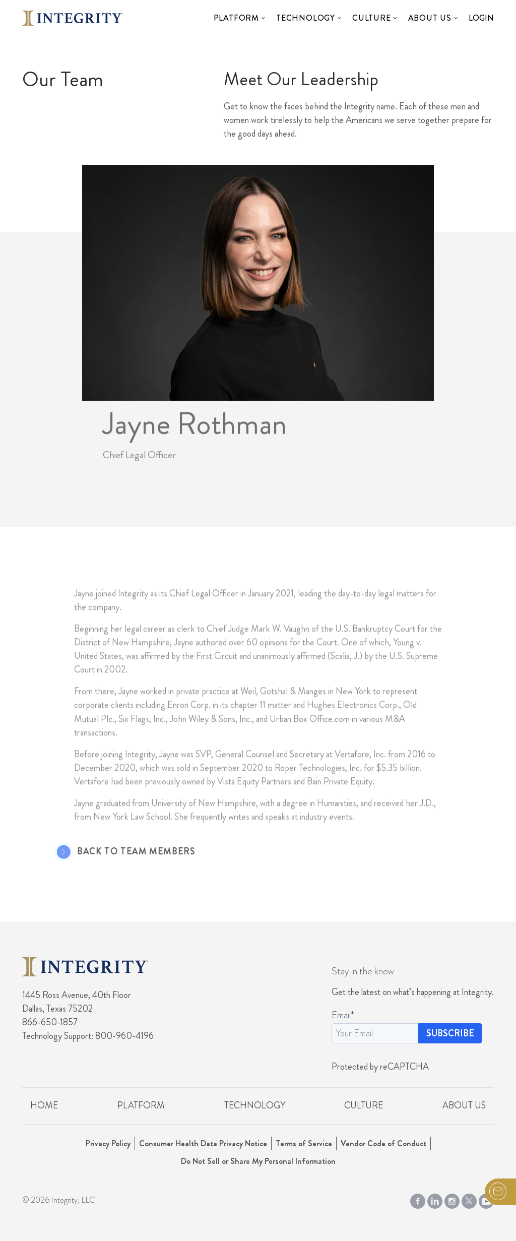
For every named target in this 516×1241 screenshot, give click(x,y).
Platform (236, 18)
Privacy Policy (108, 1143)
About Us (430, 18)
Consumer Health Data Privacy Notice (203, 1143)
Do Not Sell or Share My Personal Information (258, 1161)
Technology (305, 18)
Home (44, 1105)
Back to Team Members (125, 851)
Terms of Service (304, 1143)
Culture (371, 18)
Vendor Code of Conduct (383, 1143)
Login (481, 18)
